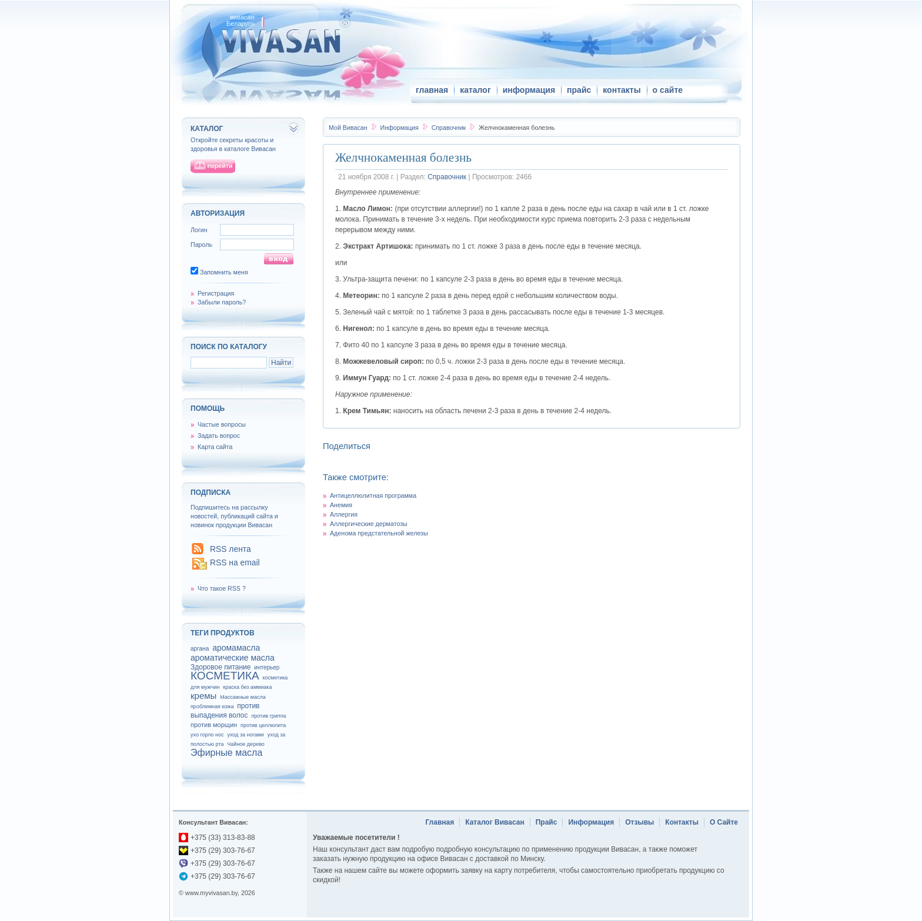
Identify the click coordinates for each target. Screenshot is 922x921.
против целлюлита (263, 725)
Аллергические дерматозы (368, 523)
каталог (475, 90)
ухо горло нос (207, 735)
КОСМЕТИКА (225, 675)
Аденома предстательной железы (379, 533)
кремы (203, 696)
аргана (200, 648)
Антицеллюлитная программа (373, 495)
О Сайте (724, 822)
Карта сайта (215, 446)
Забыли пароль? (222, 302)
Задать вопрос (219, 435)
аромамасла (236, 647)
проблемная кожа (212, 706)
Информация (400, 127)
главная (432, 90)
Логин (199, 229)
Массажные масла (243, 697)
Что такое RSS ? (222, 588)
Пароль (201, 244)
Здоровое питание (220, 667)
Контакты (682, 822)
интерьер (266, 667)
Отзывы (639, 822)
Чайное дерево (245, 744)
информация (529, 90)
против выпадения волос (225, 710)
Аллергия (344, 514)
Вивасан (348, 127)
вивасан (242, 17)
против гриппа (268, 716)
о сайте (668, 90)
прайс (579, 90)
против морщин (214, 724)
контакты (621, 90)
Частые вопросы (222, 424)
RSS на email (235, 562)
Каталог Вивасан (495, 822)
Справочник (450, 127)
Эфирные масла (226, 753)
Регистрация (216, 293)
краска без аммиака (247, 687)
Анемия (341, 504)
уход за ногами (245, 735)
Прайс (546, 822)
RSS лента (230, 549)
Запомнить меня (224, 272)
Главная (439, 822)
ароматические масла (233, 657)
